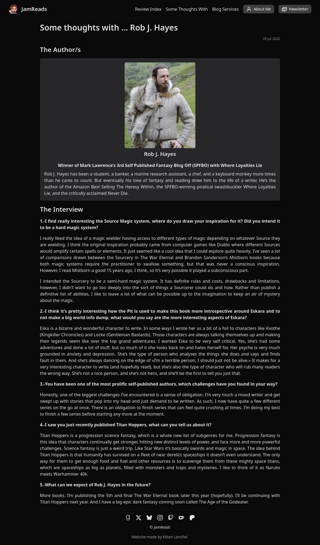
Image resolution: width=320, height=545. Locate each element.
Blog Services (225, 9)
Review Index (148, 9)
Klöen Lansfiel (175, 536)
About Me (258, 9)
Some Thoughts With (187, 9)
